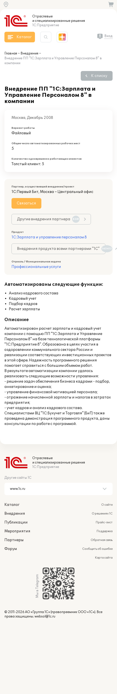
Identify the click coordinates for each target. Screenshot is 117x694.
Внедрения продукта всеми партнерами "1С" (61, 248)
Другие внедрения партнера (48, 219)
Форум (10, 549)
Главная (10, 53)
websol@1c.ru (45, 616)
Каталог (11, 505)
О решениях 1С (102, 513)
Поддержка (104, 531)
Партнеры (14, 540)
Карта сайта (104, 557)
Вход (108, 36)
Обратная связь (102, 540)
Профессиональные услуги (36, 267)
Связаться (26, 203)
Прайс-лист (104, 522)
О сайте (107, 505)
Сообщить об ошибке (97, 549)
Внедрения (29, 53)
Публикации (16, 522)
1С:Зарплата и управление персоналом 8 (49, 237)
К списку (99, 76)
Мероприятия (17, 531)
